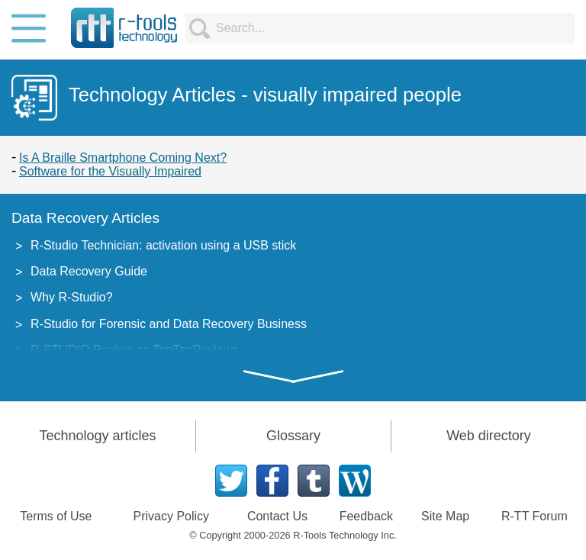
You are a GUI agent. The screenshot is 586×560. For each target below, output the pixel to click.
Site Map (445, 516)
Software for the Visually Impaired (110, 171)
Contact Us (277, 516)
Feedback (366, 516)
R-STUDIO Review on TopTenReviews (135, 349)
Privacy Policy (172, 516)
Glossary (293, 435)
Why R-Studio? (72, 297)
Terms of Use (56, 516)
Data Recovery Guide (89, 271)
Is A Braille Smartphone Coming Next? (123, 157)
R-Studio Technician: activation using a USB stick (163, 245)
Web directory (488, 435)
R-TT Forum (534, 516)
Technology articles (97, 435)
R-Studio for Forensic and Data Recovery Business (169, 323)
